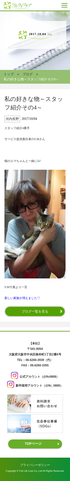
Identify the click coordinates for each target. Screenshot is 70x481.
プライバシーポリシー (35, 465)
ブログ (28, 74)
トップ (9, 74)
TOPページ (33, 444)
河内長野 (12, 119)
